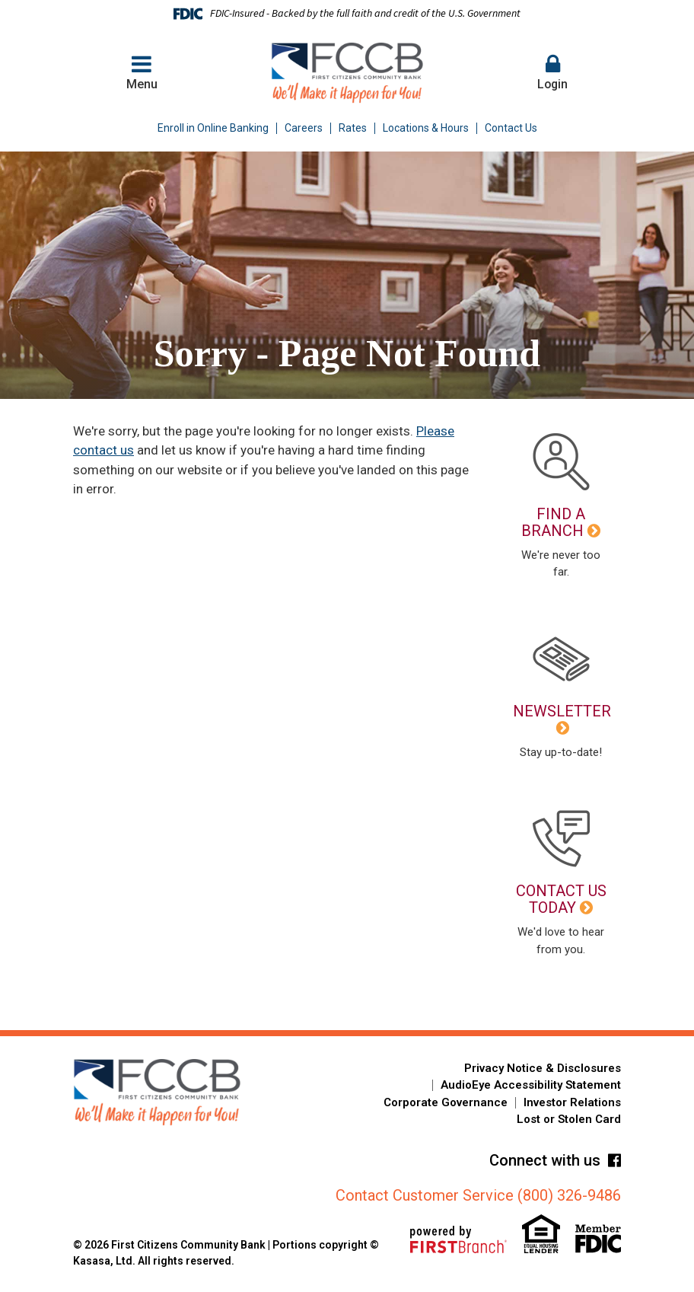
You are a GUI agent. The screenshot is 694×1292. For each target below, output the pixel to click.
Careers (304, 128)
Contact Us (511, 128)
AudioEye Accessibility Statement (531, 1085)
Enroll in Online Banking (213, 128)
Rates (353, 128)
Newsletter (562, 711)
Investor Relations (572, 1102)
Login (552, 72)
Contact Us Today (561, 899)
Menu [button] (141, 72)
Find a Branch (553, 522)
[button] (552, 73)
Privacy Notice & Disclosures (542, 1068)
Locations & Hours (426, 128)
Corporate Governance (446, 1102)
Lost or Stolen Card (569, 1119)
